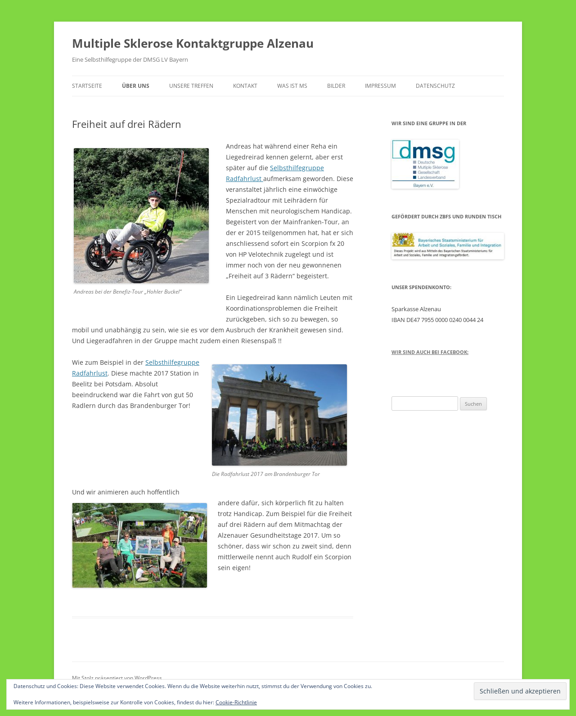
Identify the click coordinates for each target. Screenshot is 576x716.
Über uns (135, 86)
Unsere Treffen (191, 86)
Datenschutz (435, 86)
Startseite (87, 86)
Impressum (380, 86)
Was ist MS (292, 86)
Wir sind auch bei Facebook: (430, 352)
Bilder (336, 86)
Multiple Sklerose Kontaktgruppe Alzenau (193, 43)
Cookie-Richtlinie (236, 702)
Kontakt (245, 86)
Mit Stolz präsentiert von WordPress (117, 678)
